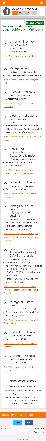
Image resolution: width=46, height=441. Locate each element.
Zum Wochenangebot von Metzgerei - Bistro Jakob (22, 321)
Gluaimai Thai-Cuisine (23, 115)
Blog (31, 429)
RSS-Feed (5, 429)
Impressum (39, 429)
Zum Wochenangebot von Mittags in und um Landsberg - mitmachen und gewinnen (21, 236)
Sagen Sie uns (10, 391)
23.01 (27, 13)
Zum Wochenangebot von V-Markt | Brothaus (21, 58)
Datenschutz (39, 432)
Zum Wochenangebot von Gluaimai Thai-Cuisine (23, 138)
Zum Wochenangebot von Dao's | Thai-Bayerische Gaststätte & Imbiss (22, 171)
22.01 (21, 13)
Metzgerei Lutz (19, 68)
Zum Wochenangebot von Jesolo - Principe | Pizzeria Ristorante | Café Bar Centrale (22, 289)
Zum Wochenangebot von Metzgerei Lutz (21, 81)
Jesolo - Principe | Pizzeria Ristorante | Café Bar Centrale (23, 252)
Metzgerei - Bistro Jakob (21, 303)
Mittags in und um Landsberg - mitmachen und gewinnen (21, 210)
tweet (17, 422)
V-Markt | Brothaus (22, 41)
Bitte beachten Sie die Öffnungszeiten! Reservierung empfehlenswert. (24, 129)
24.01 (33, 13)
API (12, 429)
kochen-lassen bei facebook (20, 415)
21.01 (14, 13)
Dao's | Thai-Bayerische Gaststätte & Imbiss (23, 152)
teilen (28, 422)
